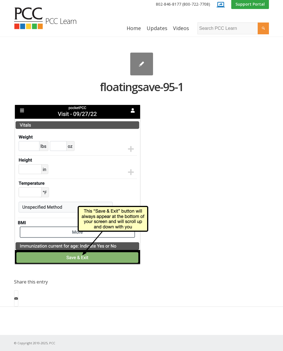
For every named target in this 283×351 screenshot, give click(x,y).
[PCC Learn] (51, 18)
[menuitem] (183, 4)
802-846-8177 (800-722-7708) (183, 4)
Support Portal (250, 4)
